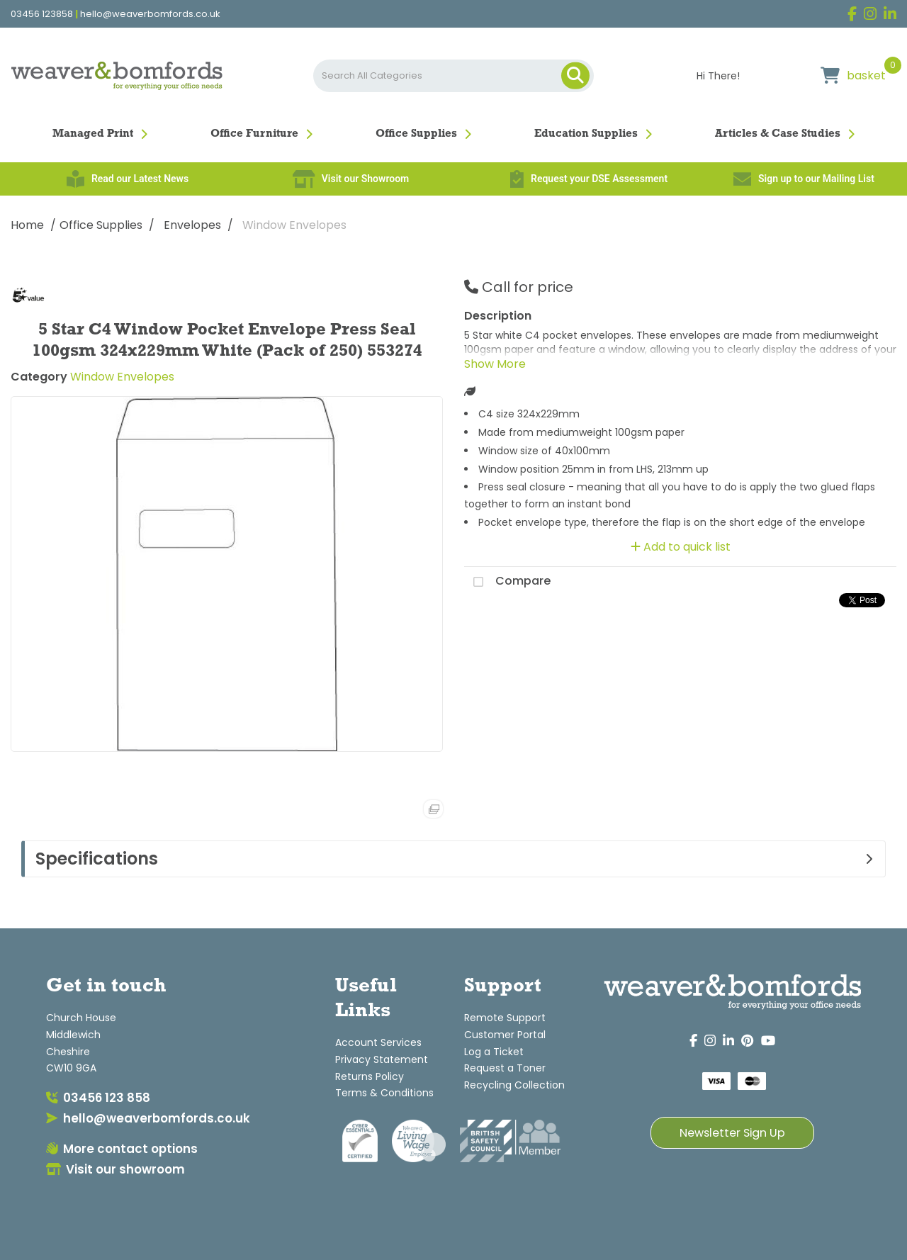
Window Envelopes (294, 225)
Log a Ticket (494, 1052)
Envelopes (192, 225)
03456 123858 (42, 14)
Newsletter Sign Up (732, 1133)
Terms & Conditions (384, 1093)
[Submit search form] (575, 75)
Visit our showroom (115, 1169)
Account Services (378, 1042)
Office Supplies (416, 134)
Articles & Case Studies (777, 134)
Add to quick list (681, 547)
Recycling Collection (514, 1085)
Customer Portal (505, 1035)
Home (27, 225)
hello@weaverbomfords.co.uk (150, 14)
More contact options (122, 1148)
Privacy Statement (381, 1059)
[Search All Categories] (454, 76)
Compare (507, 581)
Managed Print (92, 134)
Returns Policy (369, 1076)
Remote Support (505, 1018)
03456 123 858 (98, 1097)
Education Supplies (586, 134)
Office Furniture (254, 134)
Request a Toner (505, 1068)
